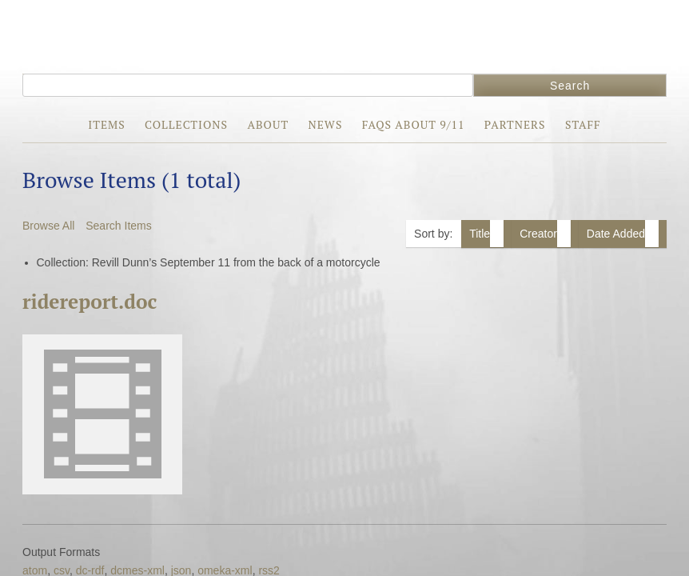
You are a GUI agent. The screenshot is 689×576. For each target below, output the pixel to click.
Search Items (118, 225)
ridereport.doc (89, 301)
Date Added (623, 233)
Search (570, 85)
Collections (186, 124)
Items (106, 124)
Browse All (48, 225)
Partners (515, 124)
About (268, 124)
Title (486, 233)
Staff (583, 124)
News (325, 124)
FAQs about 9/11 (413, 124)
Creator (545, 233)
